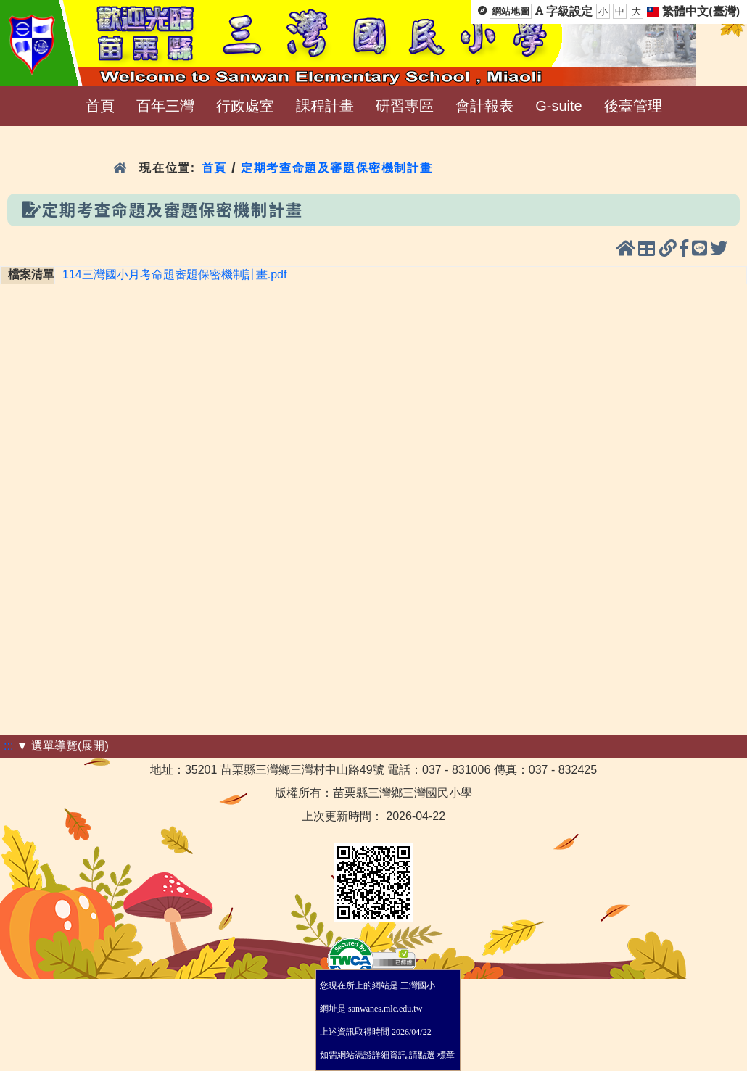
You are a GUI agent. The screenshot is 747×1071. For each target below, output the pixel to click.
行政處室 (245, 106)
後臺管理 (633, 106)
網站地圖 (510, 11)
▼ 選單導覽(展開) (63, 746)
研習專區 (405, 106)
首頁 (100, 106)
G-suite (558, 106)
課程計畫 (325, 106)
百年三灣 (165, 106)
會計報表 (484, 106)
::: (8, 746)
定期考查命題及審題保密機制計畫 (336, 168)
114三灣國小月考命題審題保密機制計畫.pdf (174, 274)
